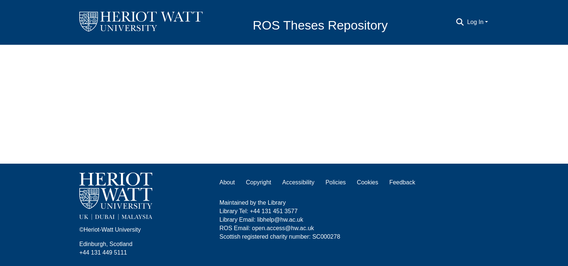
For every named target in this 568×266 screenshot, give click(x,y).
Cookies (367, 182)
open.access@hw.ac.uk (283, 228)
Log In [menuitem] (475, 22)
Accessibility (298, 182)
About (227, 182)
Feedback (402, 182)
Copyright (258, 182)
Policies (335, 182)
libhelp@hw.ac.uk (280, 219)
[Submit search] (459, 22)
